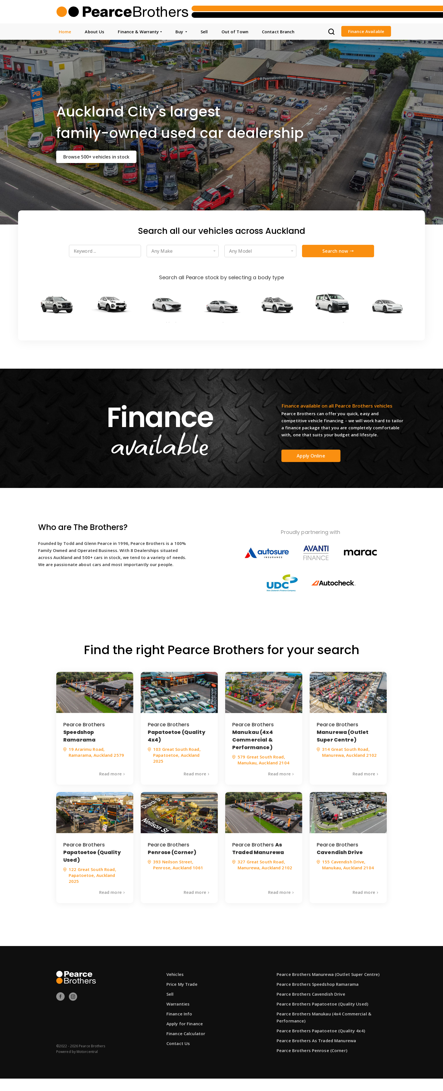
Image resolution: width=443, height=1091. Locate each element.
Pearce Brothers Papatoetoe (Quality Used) (322, 1016)
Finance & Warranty (140, 31)
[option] (221, 132)
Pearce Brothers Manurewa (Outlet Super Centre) (328, 986)
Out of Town (235, 31)
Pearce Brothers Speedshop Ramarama (318, 996)
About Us (94, 31)
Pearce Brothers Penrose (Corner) (312, 1063)
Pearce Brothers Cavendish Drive (311, 1006)
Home (65, 31)
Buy (181, 31)
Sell (204, 31)
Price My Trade (181, 996)
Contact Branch (278, 31)
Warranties (178, 1016)
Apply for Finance (184, 1036)
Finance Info (179, 1026)
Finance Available (366, 31)
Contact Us (178, 1056)
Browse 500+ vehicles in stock (96, 157)
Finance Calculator (185, 1046)
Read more (112, 786)
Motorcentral (87, 1064)
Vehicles (175, 986)
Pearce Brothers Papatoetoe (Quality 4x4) (321, 1043)
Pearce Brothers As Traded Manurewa (316, 1053)
